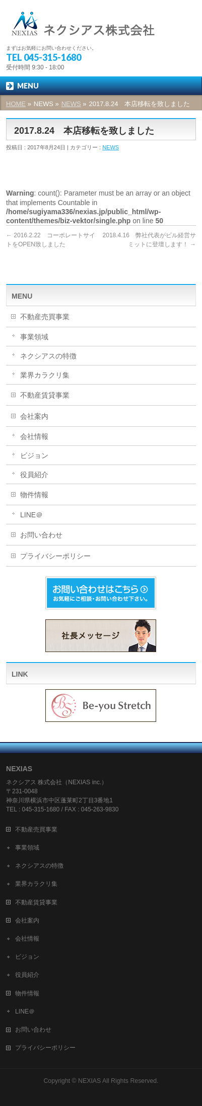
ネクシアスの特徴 (48, 356)
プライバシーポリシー (55, 556)
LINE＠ (31, 515)
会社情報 (34, 436)
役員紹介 (34, 475)
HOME (16, 104)
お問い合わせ (41, 535)
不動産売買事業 (45, 317)
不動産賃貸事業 (45, 395)
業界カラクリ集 (45, 375)
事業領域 (34, 337)
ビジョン (34, 455)
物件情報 (34, 495)
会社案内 (34, 416)
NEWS (71, 104)
